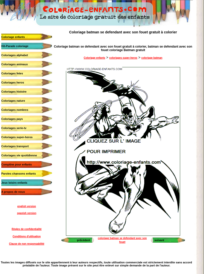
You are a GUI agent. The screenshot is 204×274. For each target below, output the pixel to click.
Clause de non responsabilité (26, 243)
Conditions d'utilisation (27, 236)
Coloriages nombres (14, 109)
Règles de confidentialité (27, 229)
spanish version (26, 213)
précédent (83, 240)
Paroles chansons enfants (18, 173)
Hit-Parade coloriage (14, 46)
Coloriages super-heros (16, 137)
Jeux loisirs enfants (14, 182)
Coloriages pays (12, 118)
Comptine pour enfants (16, 164)
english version (26, 206)
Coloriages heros (12, 82)
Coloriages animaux (14, 64)
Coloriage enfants (13, 36)
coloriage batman (151, 57)
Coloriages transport (15, 146)
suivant (159, 240)
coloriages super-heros (123, 57)
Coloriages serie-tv (13, 128)
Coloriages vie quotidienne (19, 155)
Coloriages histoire (14, 91)
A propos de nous (13, 191)
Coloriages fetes (12, 73)
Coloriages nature (13, 100)
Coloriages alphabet (14, 55)
